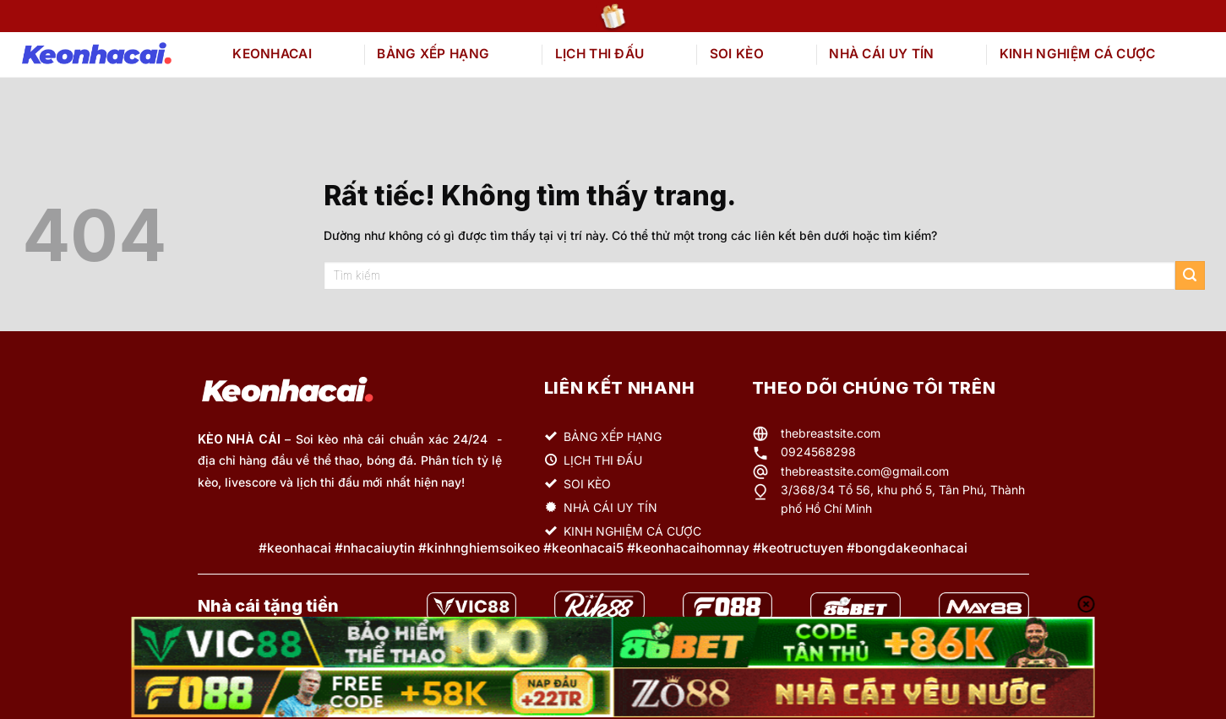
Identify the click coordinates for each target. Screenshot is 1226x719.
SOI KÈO (737, 54)
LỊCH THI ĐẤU (600, 54)
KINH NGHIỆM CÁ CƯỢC (1078, 54)
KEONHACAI (272, 54)
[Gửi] (1190, 276)
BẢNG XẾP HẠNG (433, 54)
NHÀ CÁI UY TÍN (881, 54)
